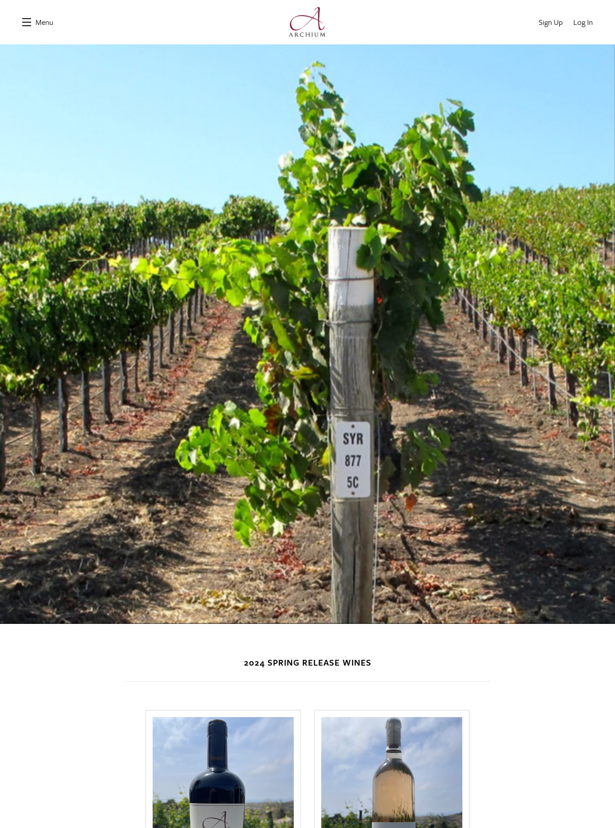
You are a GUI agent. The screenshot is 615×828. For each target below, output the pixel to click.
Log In (583, 22)
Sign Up (551, 22)
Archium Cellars (307, 22)
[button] (37, 22)
